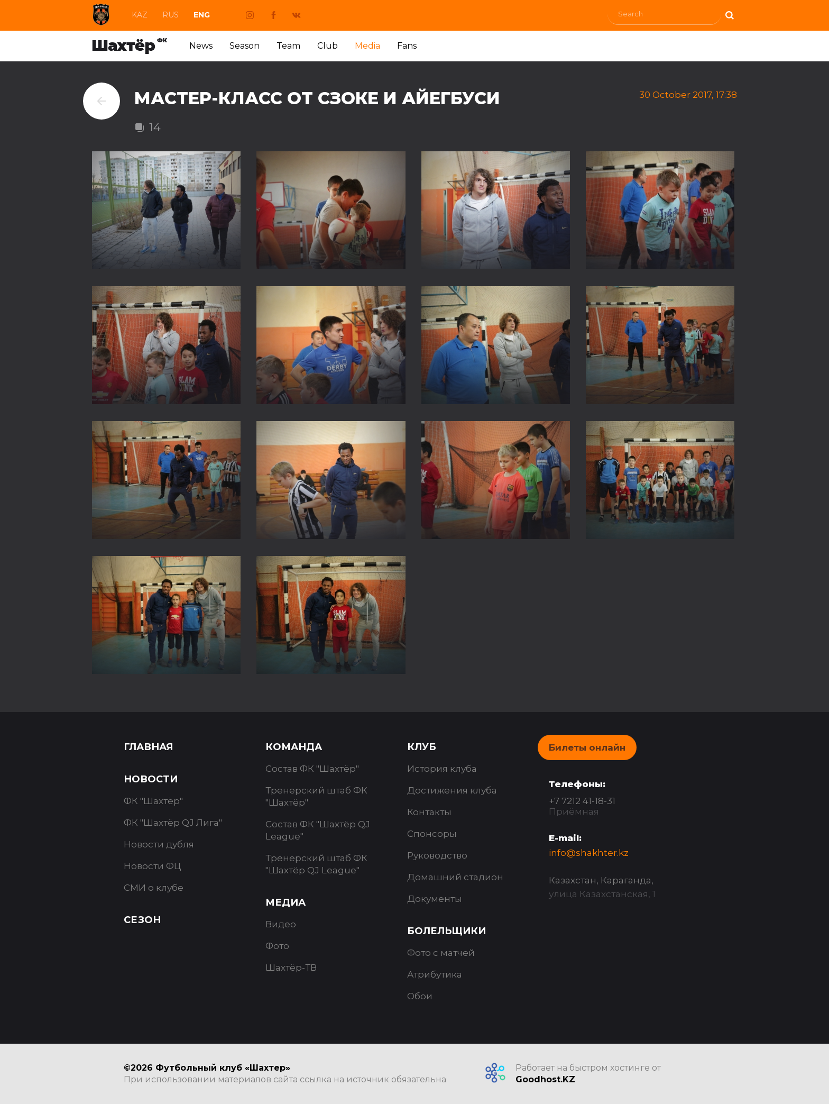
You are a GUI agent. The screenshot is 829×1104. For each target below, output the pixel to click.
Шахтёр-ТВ (291, 967)
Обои (419, 996)
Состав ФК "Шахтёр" (312, 768)
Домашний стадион (455, 877)
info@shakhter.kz (589, 852)
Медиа (285, 902)
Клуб (421, 747)
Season (244, 46)
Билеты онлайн (587, 747)
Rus (170, 15)
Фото (277, 946)
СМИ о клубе (153, 887)
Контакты (429, 812)
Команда (293, 747)
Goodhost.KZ (545, 1079)
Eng (202, 15)
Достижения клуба (452, 790)
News (201, 46)
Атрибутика (434, 974)
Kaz (140, 15)
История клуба (442, 768)
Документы (434, 898)
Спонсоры (432, 833)
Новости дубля (159, 844)
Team (288, 46)
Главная (148, 747)
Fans (407, 46)
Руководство (437, 855)
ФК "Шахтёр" (153, 801)
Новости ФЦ (152, 866)
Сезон (142, 920)
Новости (151, 779)
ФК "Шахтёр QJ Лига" (173, 822)
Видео (280, 924)
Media (367, 46)
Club (327, 46)
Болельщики (446, 931)
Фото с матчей (441, 952)
